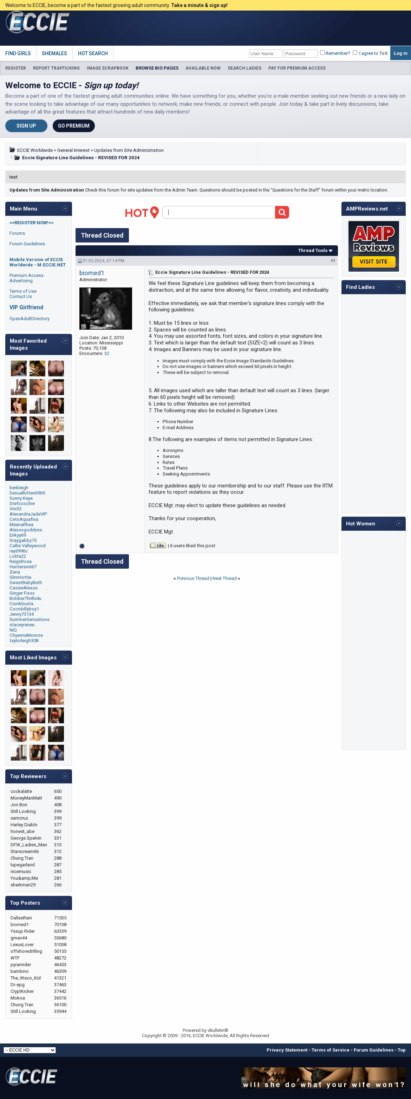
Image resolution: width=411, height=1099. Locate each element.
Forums (17, 233)
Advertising (21, 280)
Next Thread (225, 578)
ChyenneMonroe (26, 635)
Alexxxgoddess (25, 529)
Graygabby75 (23, 540)
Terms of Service (331, 1050)
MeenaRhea (21, 524)
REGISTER (15, 68)
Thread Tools (313, 250)
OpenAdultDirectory (29, 318)
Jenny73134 (21, 614)
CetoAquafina (23, 519)
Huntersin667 (23, 566)
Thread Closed (102, 235)
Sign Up (26, 126)
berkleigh (18, 487)
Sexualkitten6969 (27, 493)
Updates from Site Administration (129, 150)
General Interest (73, 150)
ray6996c (18, 551)
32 (106, 353)
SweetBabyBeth (25, 582)
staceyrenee (21, 624)
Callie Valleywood (27, 545)
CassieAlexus (23, 587)
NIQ (13, 630)
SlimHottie (20, 577)
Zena (14, 572)
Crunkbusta (21, 603)
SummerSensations (29, 619)
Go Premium (74, 126)
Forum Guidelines (27, 243)
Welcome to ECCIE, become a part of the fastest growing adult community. (116, 5)
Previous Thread (193, 578)
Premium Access (26, 275)
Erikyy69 (17, 535)
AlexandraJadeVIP (28, 514)
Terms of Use (23, 291)
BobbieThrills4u (25, 598)
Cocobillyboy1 (24, 609)
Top (402, 1050)
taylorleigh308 (23, 640)
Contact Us (20, 296)
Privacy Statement (287, 1050)
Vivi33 (15, 508)
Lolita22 (17, 556)
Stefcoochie (22, 503)
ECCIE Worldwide (35, 150)
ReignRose (20, 561)
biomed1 (91, 273)
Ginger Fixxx (22, 593)
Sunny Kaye (21, 498)
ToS (383, 53)
